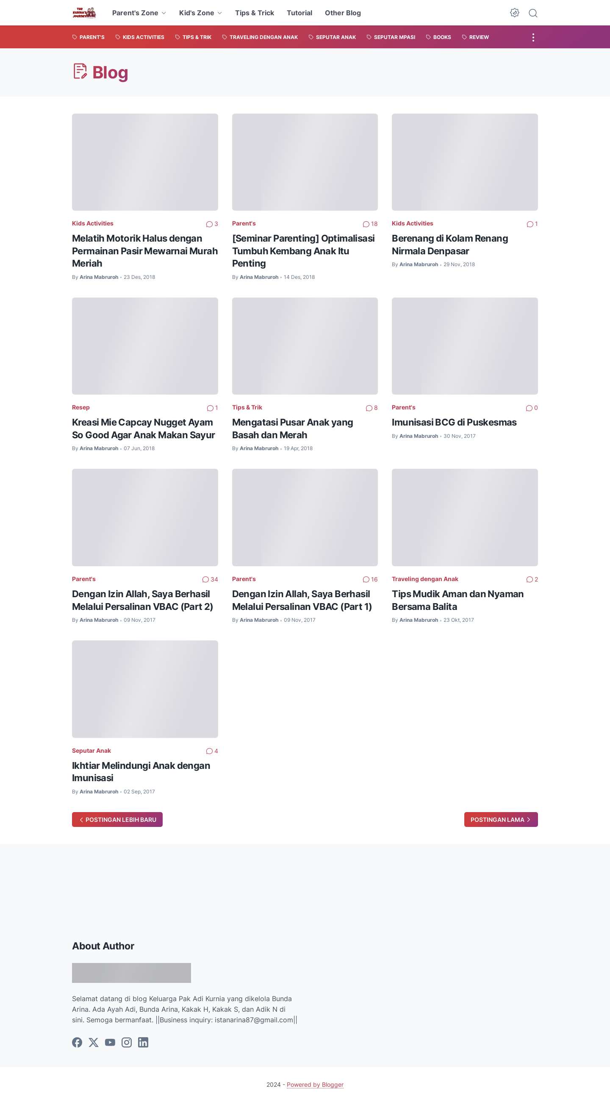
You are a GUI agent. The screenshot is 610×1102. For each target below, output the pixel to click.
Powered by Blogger (315, 1084)
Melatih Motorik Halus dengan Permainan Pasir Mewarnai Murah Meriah (145, 251)
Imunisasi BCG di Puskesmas (454, 422)
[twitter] (94, 1043)
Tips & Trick (254, 12)
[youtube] (110, 1043)
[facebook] (77, 1043)
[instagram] (127, 1043)
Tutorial (299, 12)
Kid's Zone (196, 12)
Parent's (244, 223)
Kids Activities (93, 223)
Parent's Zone (135, 12)
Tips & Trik (247, 407)
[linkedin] (143, 1043)
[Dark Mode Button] (515, 13)
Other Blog (343, 12)
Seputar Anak (91, 750)
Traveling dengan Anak (425, 578)
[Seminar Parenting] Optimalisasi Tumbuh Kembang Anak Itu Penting (303, 251)
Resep (81, 407)
